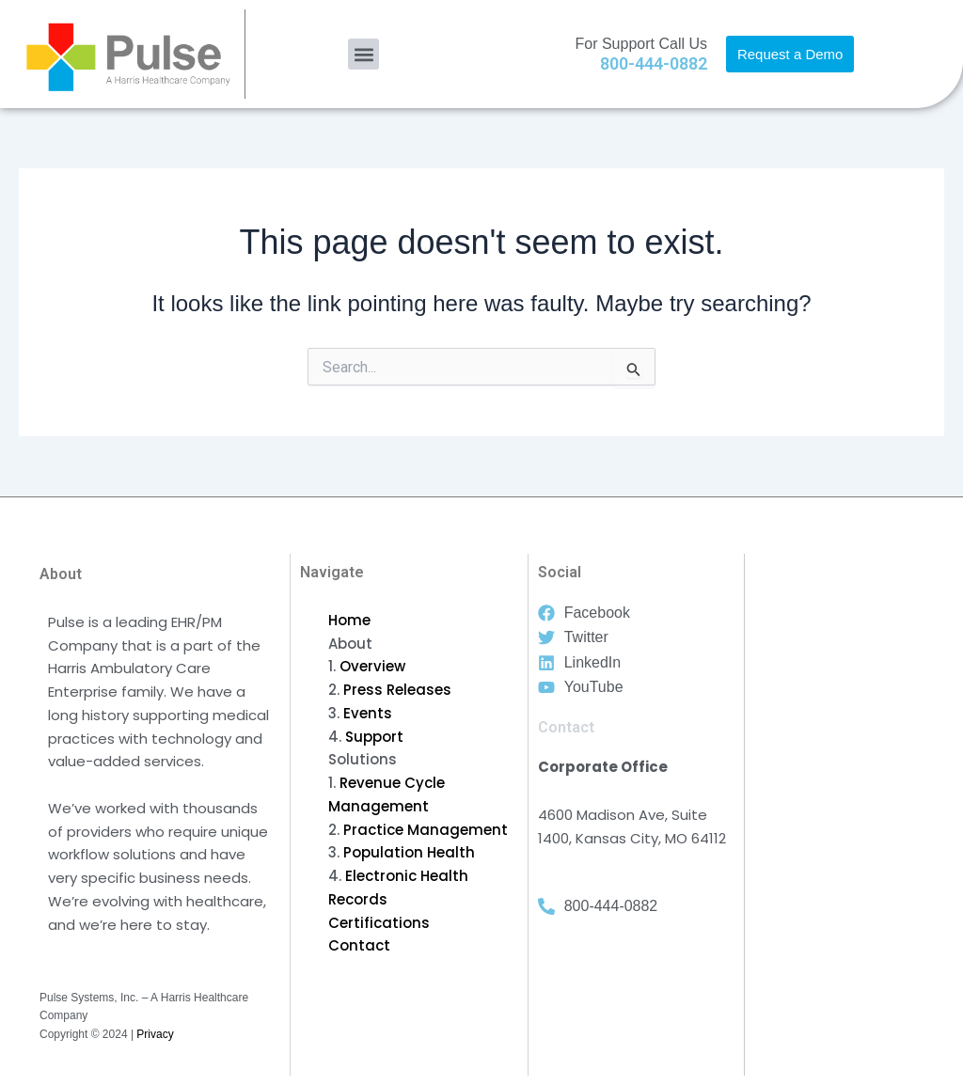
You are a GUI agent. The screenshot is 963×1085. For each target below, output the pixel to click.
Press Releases (397, 690)
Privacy (154, 1034)
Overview (372, 666)
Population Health (409, 852)
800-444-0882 (653, 63)
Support (374, 737)
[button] (363, 54)
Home (349, 620)
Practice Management (425, 830)
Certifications (379, 923)
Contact (359, 945)
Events (367, 713)
